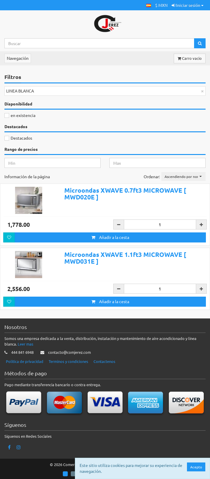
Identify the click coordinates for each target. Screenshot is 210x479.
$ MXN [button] (161, 5)
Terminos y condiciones (68, 361)
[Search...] (99, 43)
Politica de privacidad (24, 361)
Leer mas (25, 343)
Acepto (196, 467)
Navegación (18, 58)
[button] (148, 5)
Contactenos (104, 361)
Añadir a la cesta (110, 237)
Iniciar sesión (188, 5)
